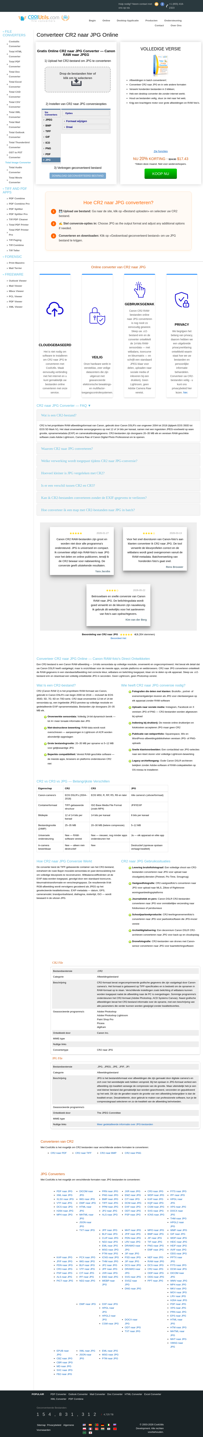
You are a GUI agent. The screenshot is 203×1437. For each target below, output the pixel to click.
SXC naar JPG (65, 1370)
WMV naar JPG (178, 1280)
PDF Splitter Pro (18, 214)
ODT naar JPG (133, 1210)
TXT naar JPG (87, 1230)
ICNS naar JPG (156, 1214)
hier (185, 392)
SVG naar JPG (156, 1210)
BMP (48, 125)
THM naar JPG (178, 1218)
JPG (48, 159)
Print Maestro (16, 262)
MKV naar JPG (178, 1288)
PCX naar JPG (87, 1257)
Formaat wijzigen (76, 121)
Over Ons (176, 25)
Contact (159, 25)
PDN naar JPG (133, 1238)
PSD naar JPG (133, 1257)
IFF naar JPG (177, 1195)
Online (106, 20)
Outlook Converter (78, 1394)
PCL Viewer (15, 296)
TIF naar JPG (155, 1241)
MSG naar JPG (110, 1249)
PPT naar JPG (155, 1280)
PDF (48, 154)
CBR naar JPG (65, 1362)
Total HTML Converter (15, 54)
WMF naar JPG (178, 1230)
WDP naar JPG (156, 1195)
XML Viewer (15, 306)
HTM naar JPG (178, 1327)
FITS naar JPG (178, 1191)
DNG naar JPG (133, 1288)
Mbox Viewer (16, 291)
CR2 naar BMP (108, 1153)
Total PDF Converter (14, 64)
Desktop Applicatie (128, 20)
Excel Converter (152, 1394)
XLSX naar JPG (65, 1199)
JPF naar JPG (109, 1230)
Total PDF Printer (19, 224)
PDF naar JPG (65, 1191)
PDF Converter (58, 1394)
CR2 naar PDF (59, 1153)
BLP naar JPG (110, 1234)
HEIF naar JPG (178, 1245)
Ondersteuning (173, 20)
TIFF (48, 131)
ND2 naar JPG (110, 1241)
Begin (92, 20)
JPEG (48, 119)
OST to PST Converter (15, 155)
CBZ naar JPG (65, 1358)
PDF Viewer (15, 301)
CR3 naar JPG (156, 1191)
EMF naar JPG (156, 1249)
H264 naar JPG (65, 1210)
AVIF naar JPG (178, 1249)
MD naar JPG (64, 1366)
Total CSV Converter (14, 104)
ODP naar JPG (156, 1273)
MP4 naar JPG (65, 1214)
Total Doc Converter (14, 74)
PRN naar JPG (110, 1191)
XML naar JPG (65, 1195)
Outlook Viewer (18, 280)
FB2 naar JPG (64, 1374)
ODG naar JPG (178, 1253)
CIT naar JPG (132, 1199)
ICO (47, 142)
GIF (47, 136)
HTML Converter (133, 1394)
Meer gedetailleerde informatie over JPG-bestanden (125, 1124)
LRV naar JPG (133, 1241)
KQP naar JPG (156, 1203)
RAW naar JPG (156, 1261)
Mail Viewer (15, 285)
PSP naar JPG (133, 1214)
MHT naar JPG (133, 1230)
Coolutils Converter (14, 44)
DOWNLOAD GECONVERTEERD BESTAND (78, 175)
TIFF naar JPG (110, 1203)
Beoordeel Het (118, 638)
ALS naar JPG (110, 1214)
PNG (48, 148)
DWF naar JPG (87, 1203)
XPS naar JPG (178, 1206)
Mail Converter (97, 1394)
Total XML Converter (14, 114)
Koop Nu (160, 174)
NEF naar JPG (156, 1257)
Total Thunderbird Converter (19, 145)
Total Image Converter (18, 162)
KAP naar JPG (155, 1199)
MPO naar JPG (156, 1230)
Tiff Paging (15, 240)
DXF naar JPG (133, 1206)
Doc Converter (115, 1394)
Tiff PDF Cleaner (18, 219)
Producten (151, 20)
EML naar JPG (110, 1245)
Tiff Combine (16, 245)
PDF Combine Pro (19, 203)
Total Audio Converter (15, 170)
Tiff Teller (14, 250)
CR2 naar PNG (133, 1153)
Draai (69, 127)
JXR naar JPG (132, 1191)
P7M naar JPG (110, 1253)
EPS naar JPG (178, 1315)
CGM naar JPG (156, 1206)
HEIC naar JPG (178, 1241)
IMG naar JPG (87, 1199)
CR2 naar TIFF (83, 1153)
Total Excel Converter (15, 84)
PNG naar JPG (110, 1195)
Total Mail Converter (14, 124)
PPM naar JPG (110, 1206)
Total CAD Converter (14, 94)
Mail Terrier (15, 268)
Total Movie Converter (15, 180)
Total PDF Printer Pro (19, 232)
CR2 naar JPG (156, 1269)
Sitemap (41, 1425)
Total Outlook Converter (16, 135)
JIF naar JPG (132, 1253)
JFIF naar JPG (133, 1234)
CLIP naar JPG (110, 1238)
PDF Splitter (16, 209)
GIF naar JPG (177, 1234)
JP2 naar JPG (109, 1210)
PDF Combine (17, 198)
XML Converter (58, 1399)
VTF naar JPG (64, 1203)
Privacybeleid (54, 1425)
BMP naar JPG (110, 1199)
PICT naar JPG (65, 1280)
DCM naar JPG (133, 1203)
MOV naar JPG (178, 1292)
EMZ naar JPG (133, 1195)
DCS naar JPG (65, 1206)
